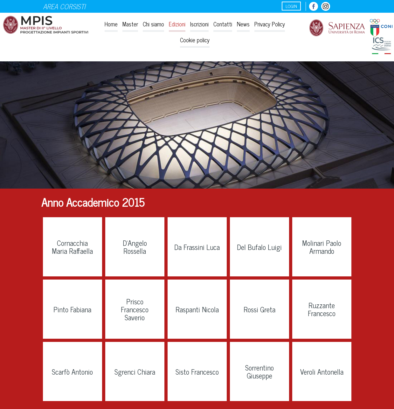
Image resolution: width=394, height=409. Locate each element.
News (243, 24)
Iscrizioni (199, 24)
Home (111, 24)
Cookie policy (195, 40)
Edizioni (177, 24)
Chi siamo (153, 24)
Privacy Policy (269, 24)
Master (130, 24)
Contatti (222, 24)
